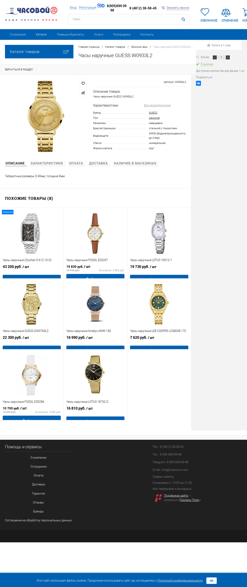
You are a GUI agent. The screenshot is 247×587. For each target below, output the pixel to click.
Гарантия (35, 483)
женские (154, 117)
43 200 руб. (32, 272)
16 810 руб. (95, 414)
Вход (73, 7)
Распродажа (121, 34)
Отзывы (35, 490)
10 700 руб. (32, 414)
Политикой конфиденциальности (180, 580)
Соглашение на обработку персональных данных (35, 504)
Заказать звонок (178, 7)
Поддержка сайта (176, 495)
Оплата (34, 470)
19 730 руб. (159, 272)
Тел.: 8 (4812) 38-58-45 (168, 447)
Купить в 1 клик (219, 45)
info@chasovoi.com (175, 470)
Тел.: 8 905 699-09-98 (167, 454)
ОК (212, 580)
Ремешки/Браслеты (70, 34)
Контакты (147, 34)
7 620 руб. (159, 343)
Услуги (98, 34)
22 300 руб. (32, 343)
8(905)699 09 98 (114, 8)
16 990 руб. (95, 343)
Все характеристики (157, 105)
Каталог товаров (39, 51)
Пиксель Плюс (189, 500)
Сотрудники (35, 463)
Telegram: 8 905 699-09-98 (170, 462)
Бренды (35, 497)
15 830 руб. (95, 272)
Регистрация (87, 7)
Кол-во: (205, 57)
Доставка (35, 477)
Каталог (41, 34)
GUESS (153, 112)
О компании (18, 34)
